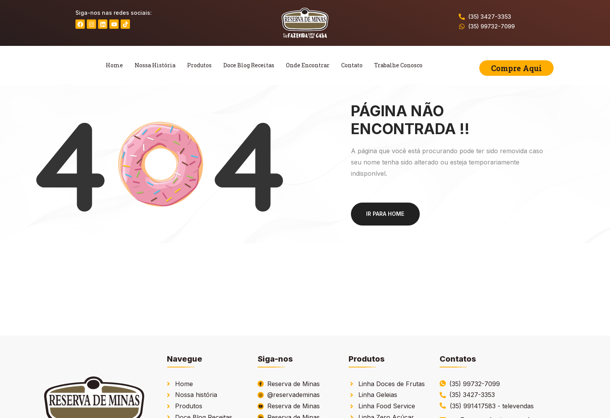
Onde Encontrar (308, 65)
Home (114, 65)
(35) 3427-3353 (489, 16)
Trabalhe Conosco (398, 65)
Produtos (199, 65)
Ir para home (385, 213)
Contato (352, 65)
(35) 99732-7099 (491, 26)
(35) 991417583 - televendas (492, 406)
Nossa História (155, 65)
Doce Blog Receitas (248, 65)
